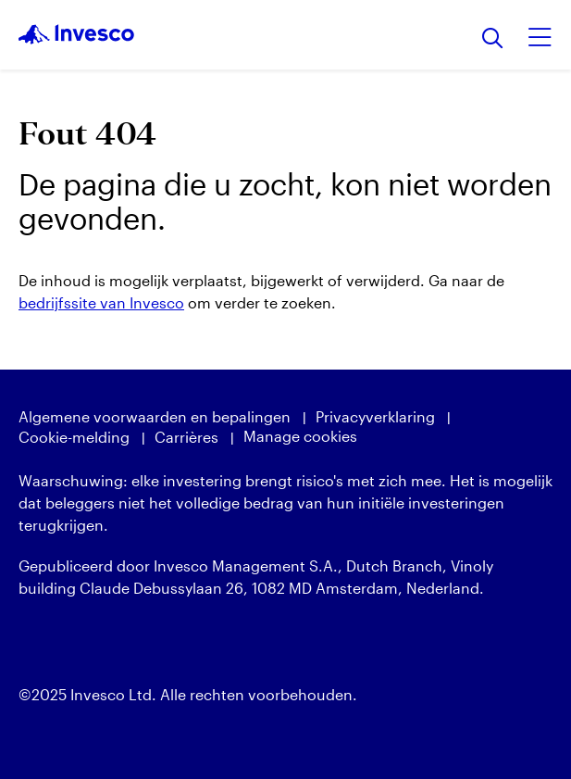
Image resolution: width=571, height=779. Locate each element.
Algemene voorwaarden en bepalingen (155, 416)
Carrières (186, 437)
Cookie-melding (74, 437)
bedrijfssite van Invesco (101, 302)
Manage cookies (300, 436)
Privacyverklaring (375, 416)
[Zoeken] (493, 39)
